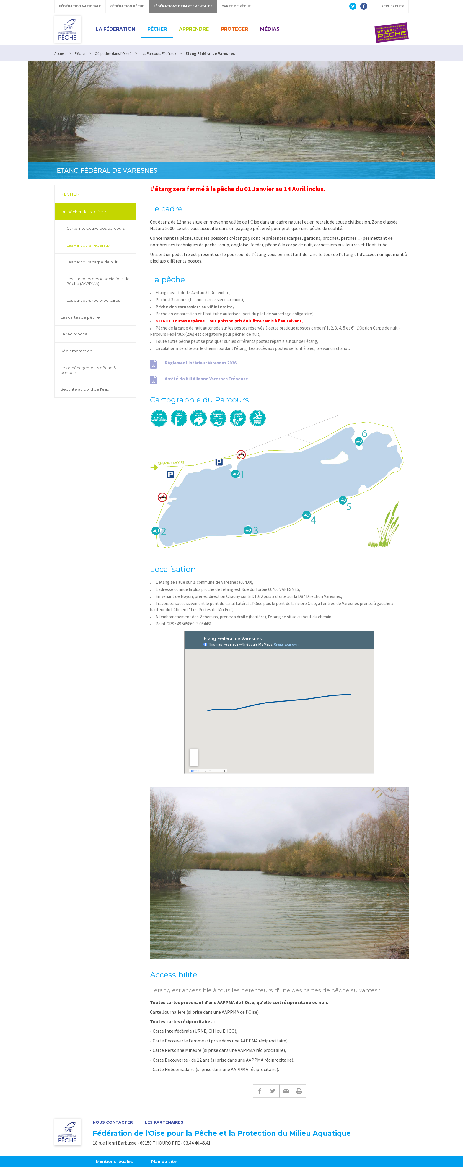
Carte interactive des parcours (95, 228)
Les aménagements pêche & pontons (88, 370)
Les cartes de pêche (80, 317)
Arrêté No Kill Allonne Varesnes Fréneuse (206, 379)
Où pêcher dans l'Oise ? (83, 211)
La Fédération (115, 29)
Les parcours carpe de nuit (92, 262)
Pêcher (157, 29)
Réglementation (76, 350)
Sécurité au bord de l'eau (85, 389)
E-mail (286, 1091)
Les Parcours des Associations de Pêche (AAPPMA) (98, 281)
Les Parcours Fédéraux (88, 245)
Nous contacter (113, 1122)
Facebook (259, 1091)
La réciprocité (74, 334)
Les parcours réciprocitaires (93, 300)
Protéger (234, 29)
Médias (270, 29)
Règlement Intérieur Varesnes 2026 (201, 363)
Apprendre (194, 29)
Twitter (272, 1091)
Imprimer (299, 1091)
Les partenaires (164, 1122)
